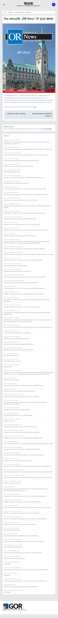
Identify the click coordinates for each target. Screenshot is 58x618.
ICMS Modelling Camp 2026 (12, 175)
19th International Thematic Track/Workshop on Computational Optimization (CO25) (28, 447)
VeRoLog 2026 (8, 370)
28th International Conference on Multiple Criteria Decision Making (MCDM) (26, 234)
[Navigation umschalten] (4, 5)
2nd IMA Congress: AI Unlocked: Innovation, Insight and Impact (22, 505)
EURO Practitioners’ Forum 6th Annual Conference (18, 170)
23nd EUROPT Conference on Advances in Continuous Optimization (23, 389)
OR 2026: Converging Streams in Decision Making (18, 464)
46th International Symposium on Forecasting (17, 336)
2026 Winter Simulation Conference (14, 562)
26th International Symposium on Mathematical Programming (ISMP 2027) (25, 584)
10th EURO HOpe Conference (12, 534)
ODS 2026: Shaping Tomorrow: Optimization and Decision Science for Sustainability (28, 481)
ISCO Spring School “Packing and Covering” (16, 187)
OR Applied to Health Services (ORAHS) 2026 (17, 413)
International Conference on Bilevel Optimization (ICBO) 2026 (22, 436)
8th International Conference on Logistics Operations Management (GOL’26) (26, 198)
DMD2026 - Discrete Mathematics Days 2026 (17, 342)
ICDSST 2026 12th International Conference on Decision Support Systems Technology (29, 258)
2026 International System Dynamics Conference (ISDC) (20, 430)
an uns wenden (47, 132)
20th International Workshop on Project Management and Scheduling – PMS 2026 (27, 153)
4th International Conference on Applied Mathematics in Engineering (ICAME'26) (27, 470)
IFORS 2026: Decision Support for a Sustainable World (19, 395)
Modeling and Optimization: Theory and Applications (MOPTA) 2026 (23, 441)
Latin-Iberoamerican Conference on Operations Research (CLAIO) (23, 556)
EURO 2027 (7, 579)
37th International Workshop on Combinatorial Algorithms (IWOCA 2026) (25, 280)
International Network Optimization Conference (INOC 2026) (21, 164)
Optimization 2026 (9, 424)
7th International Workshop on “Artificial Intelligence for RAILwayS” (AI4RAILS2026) (28, 475)
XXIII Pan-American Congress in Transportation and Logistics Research (24, 252)
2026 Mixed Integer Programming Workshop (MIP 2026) (20, 222)
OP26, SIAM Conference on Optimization (15, 269)
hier (35, 110)
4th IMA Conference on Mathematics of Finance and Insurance (22, 310)
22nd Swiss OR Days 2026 (11, 383)
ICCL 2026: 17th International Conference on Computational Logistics (24, 458)
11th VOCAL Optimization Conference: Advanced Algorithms (21, 286)
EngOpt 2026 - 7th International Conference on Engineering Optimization (25, 500)
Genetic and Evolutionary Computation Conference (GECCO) (21, 400)
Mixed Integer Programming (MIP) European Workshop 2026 (21, 539)
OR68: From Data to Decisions (12, 487)
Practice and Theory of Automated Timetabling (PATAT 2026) (22, 453)
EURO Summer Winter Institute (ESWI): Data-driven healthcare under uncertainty (27, 511)
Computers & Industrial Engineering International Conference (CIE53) (24, 545)
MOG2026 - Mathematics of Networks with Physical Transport (22, 228)
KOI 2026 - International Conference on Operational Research (22, 517)
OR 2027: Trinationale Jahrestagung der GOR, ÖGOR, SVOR (21, 590)
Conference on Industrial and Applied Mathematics (19, 348)
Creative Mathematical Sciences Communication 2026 (20, 528)
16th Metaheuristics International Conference (17, 275)
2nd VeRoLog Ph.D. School (11, 359)
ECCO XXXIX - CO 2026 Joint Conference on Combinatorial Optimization (25, 217)
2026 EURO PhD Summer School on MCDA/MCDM (18, 419)
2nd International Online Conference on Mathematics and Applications (24, 292)
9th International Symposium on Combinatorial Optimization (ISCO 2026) (25, 192)
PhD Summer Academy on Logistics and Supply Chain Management (23, 263)
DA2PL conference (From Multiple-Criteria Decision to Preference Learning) (26, 158)
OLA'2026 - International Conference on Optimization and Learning (23, 181)
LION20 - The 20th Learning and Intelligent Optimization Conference (24, 297)
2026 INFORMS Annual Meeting (13, 551)
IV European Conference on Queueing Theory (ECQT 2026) (21, 204)
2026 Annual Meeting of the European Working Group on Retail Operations (25, 522)
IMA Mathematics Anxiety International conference (19, 353)
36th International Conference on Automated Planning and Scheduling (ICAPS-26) (28, 331)
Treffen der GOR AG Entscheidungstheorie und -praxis (20, 239)
